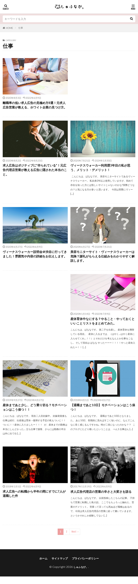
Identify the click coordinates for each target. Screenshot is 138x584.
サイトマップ (60, 566)
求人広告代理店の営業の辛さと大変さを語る (102, 499)
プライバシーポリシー (85, 566)
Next (74, 539)
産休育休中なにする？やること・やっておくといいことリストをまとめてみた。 (102, 328)
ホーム (43, 566)
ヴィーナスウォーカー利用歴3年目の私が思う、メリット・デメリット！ (102, 173)
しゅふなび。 (80, 574)
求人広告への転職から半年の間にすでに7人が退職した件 (34, 501)
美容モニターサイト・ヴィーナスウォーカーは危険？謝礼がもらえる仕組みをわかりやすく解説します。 (102, 262)
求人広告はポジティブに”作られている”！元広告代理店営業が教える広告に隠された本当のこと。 (35, 175)
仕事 (20, 27)
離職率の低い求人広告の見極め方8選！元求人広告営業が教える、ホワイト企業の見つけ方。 (35, 107)
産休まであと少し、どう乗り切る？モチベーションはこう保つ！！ (35, 414)
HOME (9, 28)
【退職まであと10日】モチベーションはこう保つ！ (101, 414)
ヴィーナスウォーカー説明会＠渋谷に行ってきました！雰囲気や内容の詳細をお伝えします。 (35, 262)
